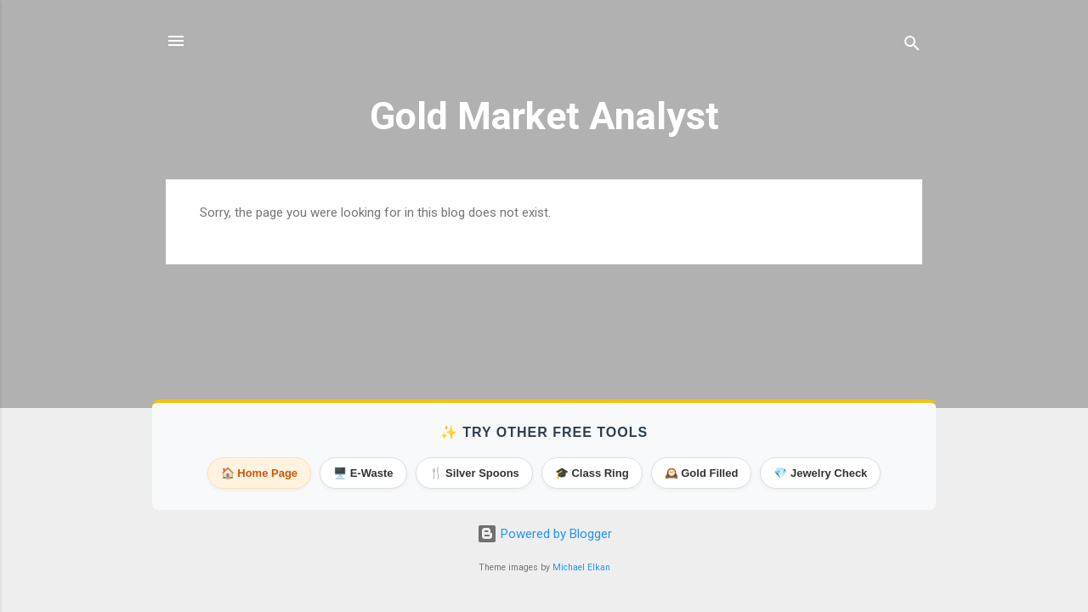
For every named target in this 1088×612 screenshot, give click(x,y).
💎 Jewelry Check (820, 473)
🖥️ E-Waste (363, 473)
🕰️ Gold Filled (702, 473)
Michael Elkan (581, 567)
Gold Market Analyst (544, 116)
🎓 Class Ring (592, 473)
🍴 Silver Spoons (474, 473)
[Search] (912, 46)
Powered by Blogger (544, 533)
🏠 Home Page (259, 473)
